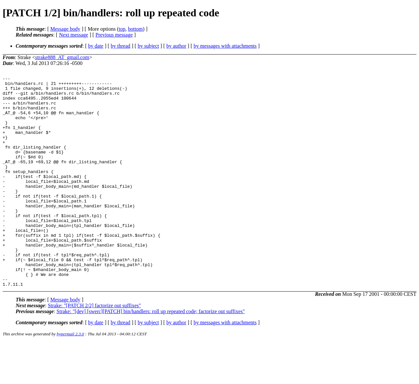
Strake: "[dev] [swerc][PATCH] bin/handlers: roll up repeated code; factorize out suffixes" (150, 353)
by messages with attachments (225, 46)
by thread (120, 46)
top (122, 29)
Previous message (114, 35)
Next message (73, 35)
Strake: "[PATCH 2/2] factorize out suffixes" (94, 347)
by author (176, 46)
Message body (65, 29)
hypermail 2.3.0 (70, 376)
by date (95, 46)
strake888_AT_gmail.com (62, 57)
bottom (135, 29)
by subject (148, 46)
